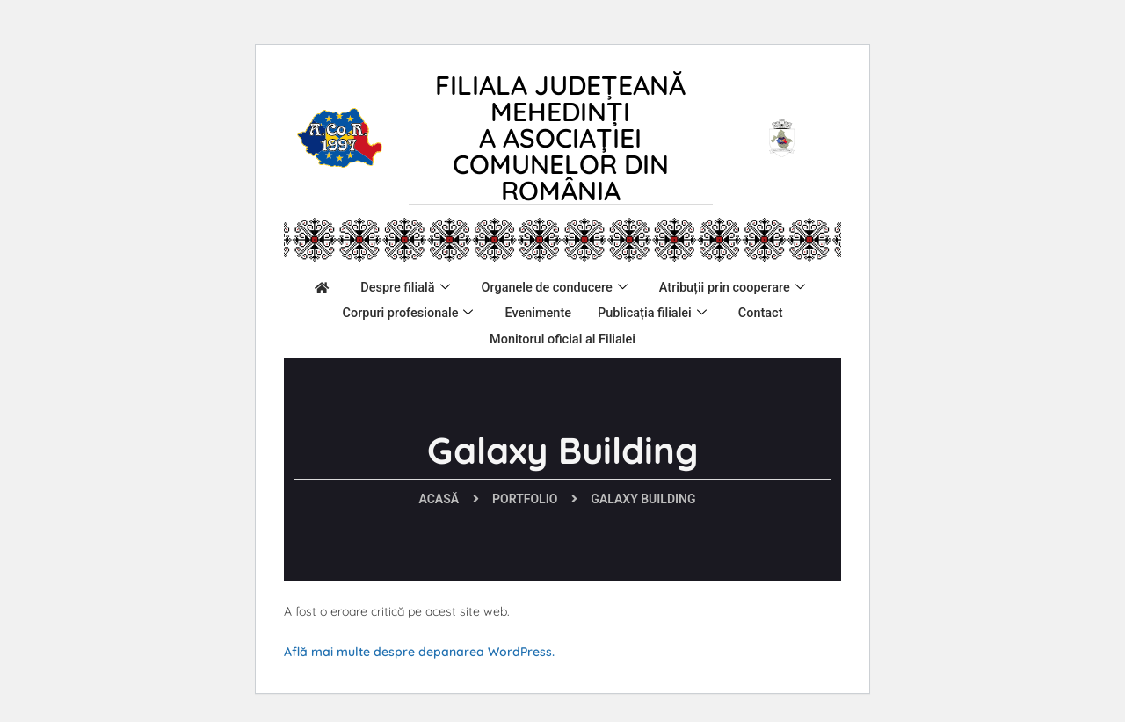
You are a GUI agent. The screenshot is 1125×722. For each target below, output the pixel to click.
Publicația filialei (435, 334)
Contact (546, 334)
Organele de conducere (645, 287)
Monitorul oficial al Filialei (670, 334)
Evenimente (736, 310)
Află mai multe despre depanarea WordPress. (419, 652)
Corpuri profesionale (603, 311)
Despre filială (491, 287)
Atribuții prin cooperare (428, 311)
